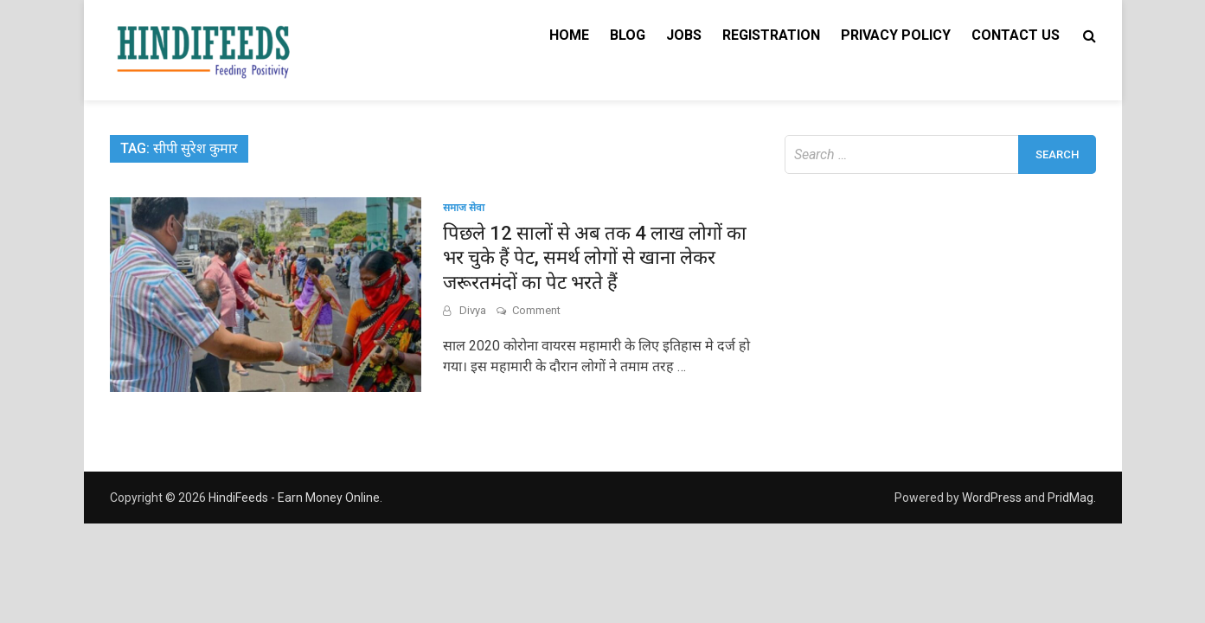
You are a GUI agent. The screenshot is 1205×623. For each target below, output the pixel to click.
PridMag (1070, 497)
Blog (627, 35)
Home (569, 35)
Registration (771, 35)
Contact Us (1015, 35)
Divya (472, 310)
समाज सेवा (463, 208)
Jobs (684, 35)
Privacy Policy (896, 35)
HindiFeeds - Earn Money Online (294, 497)
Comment (536, 310)
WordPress (992, 497)
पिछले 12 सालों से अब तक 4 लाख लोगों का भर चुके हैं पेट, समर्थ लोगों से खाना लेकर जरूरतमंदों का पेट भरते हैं (595, 257)
